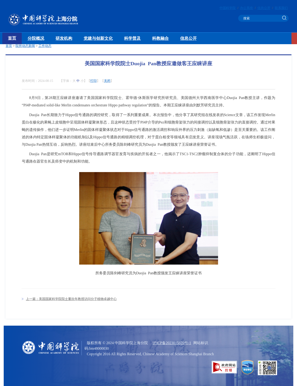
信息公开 (263, 8)
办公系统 (246, 8)
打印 (93, 81)
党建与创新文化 (98, 38)
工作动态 (44, 46)
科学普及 (132, 38)
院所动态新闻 (25, 46)
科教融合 (160, 38)
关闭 (107, 81)
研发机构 (64, 38)
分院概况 (36, 38)
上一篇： (71, 299)
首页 (12, 38)
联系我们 (281, 8)
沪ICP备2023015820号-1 (172, 343)
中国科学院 (227, 8)
